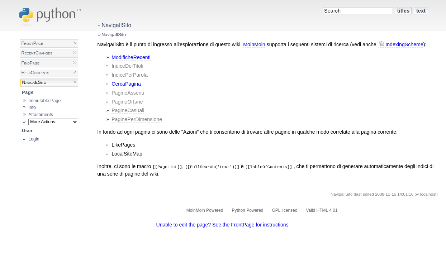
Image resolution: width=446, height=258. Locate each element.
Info (32, 107)
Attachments (40, 114)
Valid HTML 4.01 (321, 210)
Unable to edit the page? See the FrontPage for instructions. (223, 225)
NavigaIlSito (116, 25)
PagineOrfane (127, 102)
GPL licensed (285, 210)
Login (33, 139)
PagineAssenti (128, 93)
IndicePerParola (130, 75)
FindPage (30, 63)
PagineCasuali (128, 110)
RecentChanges (37, 53)
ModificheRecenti (131, 57)
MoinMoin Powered (204, 210)
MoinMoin (254, 44)
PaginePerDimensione (137, 119)
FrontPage (32, 43)
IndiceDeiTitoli (127, 66)
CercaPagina (126, 84)
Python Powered (247, 210)
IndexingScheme (404, 44)
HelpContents (35, 72)
